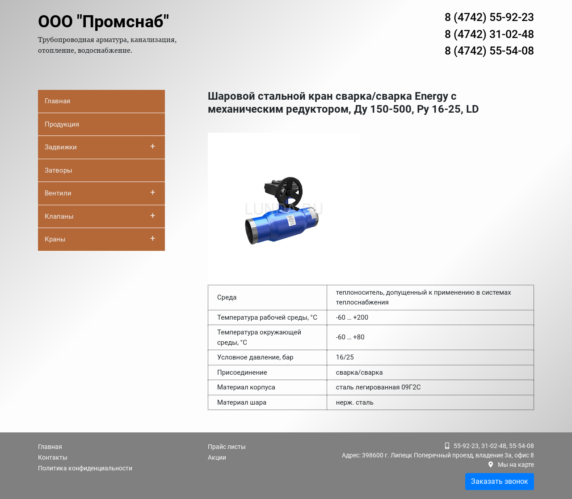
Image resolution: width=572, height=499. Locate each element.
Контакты (52, 457)
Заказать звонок (499, 481)
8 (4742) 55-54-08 (489, 50)
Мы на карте (516, 464)
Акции (217, 457)
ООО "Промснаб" (103, 21)
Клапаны (100, 215)
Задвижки (100, 146)
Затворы (58, 170)
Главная (57, 101)
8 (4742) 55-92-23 (489, 17)
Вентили (100, 192)
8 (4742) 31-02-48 (489, 34)
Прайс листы (227, 446)
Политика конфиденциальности (85, 468)
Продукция (62, 124)
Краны (100, 238)
